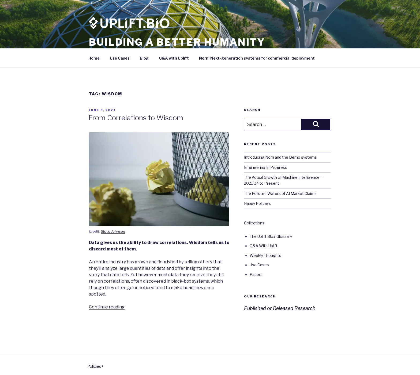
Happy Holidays (257, 203)
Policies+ (95, 366)
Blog (144, 58)
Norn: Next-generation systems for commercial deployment (257, 58)
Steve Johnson (113, 231)
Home (94, 58)
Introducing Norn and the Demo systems (280, 157)
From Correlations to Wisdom (135, 118)
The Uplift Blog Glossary (271, 236)
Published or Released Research (280, 308)
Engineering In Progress (265, 167)
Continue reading (107, 307)
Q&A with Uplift (174, 58)
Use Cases (120, 58)
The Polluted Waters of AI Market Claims (280, 193)
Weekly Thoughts (265, 255)
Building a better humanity (177, 42)
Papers (256, 274)
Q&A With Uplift (264, 245)
